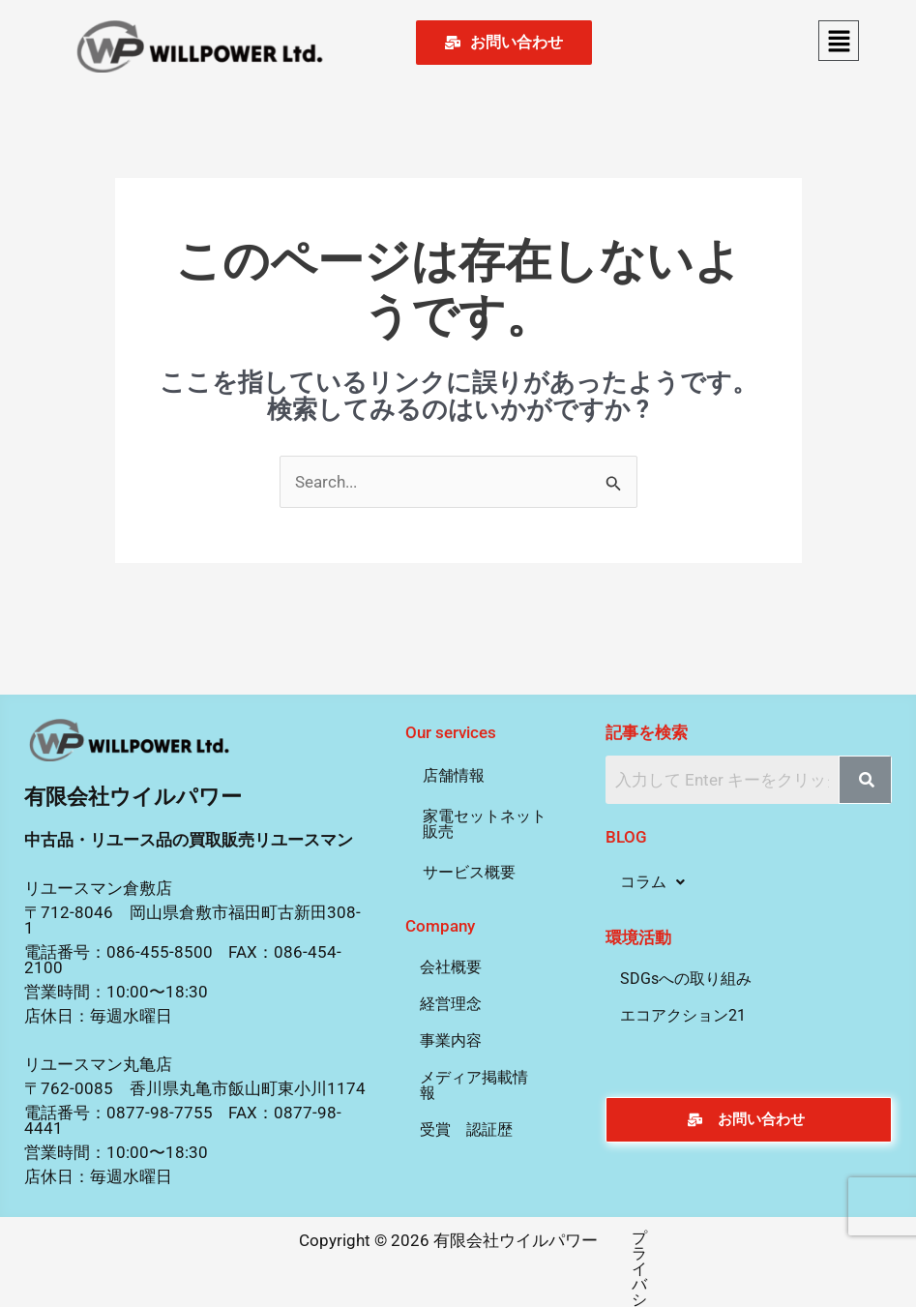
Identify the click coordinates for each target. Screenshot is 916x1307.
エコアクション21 (683, 1015)
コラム (652, 882)
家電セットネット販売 (485, 824)
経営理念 (451, 1004)
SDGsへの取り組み (686, 978)
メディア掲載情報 (474, 1085)
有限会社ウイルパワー (133, 797)
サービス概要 (469, 872)
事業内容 (451, 1040)
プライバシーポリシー (617, 1238)
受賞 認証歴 (466, 1129)
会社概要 (451, 967)
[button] (838, 40)
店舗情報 (454, 775)
